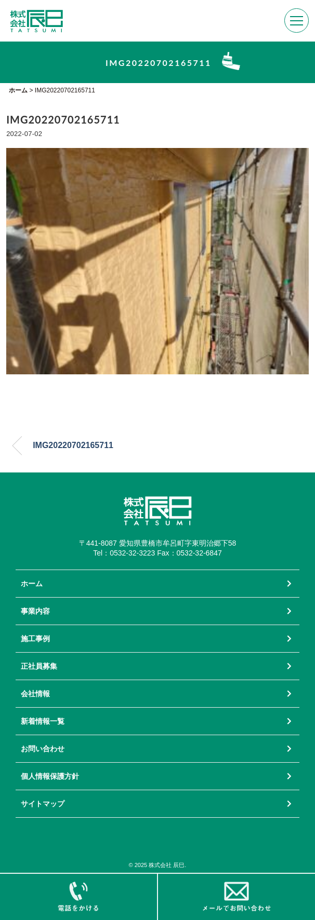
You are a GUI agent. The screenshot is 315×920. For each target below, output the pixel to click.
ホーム (32, 583)
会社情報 (35, 693)
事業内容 (35, 611)
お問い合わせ (42, 749)
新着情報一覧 (42, 721)
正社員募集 (39, 666)
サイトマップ (42, 804)
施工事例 (35, 638)
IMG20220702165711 (73, 445)
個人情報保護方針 (50, 776)
